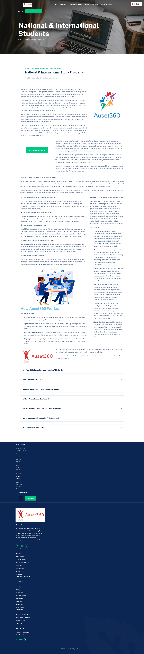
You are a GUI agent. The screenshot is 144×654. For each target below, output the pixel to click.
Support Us (19, 565)
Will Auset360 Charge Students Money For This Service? (43, 370)
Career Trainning (20, 607)
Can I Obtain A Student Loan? (33, 428)
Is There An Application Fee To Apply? (37, 399)
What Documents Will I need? (33, 380)
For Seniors (19, 584)
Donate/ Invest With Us (22, 562)
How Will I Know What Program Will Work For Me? (41, 389)
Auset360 (63, 4)
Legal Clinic (19, 601)
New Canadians (20, 581)
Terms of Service (20, 620)
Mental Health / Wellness (23, 617)
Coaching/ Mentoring (22, 614)
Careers (18, 571)
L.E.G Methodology (21, 559)
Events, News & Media (91, 4)
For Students (19, 593)
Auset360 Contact (106, 4)
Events (17, 626)
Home (55, 4)
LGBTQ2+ (18, 590)
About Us (18, 553)
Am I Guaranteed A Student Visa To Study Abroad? (41, 418)
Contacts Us (19, 574)
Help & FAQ (19, 623)
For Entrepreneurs (21, 595)
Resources (19, 609)
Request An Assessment (34, 11)
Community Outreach (75, 4)
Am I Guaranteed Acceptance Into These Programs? (42, 408)
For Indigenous (20, 587)
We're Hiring (20, 628)
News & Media (20, 568)
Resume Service (20, 604)
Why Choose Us (20, 556)
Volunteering (19, 598)
